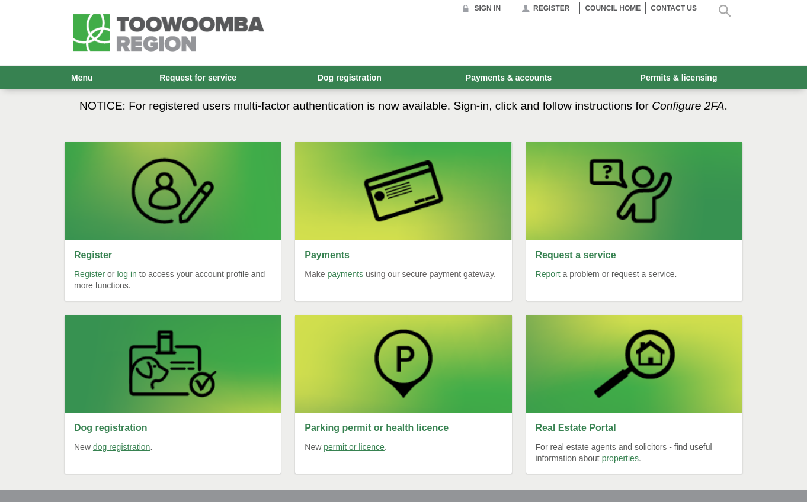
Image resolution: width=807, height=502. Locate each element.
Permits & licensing (679, 77)
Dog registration (350, 77)
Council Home (613, 8)
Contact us (674, 8)
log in (126, 274)
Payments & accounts (509, 77)
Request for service (197, 77)
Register (551, 8)
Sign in (487, 8)
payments (345, 274)
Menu (82, 77)
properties (620, 458)
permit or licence (354, 447)
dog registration (121, 447)
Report (548, 274)
